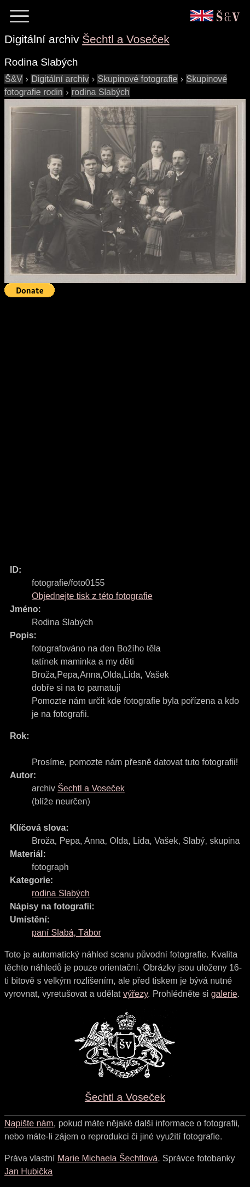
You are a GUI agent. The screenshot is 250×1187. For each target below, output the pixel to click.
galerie (224, 993)
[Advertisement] (125, 426)
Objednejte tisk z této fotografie (92, 596)
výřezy (135, 993)
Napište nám (29, 1123)
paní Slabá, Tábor (66, 932)
